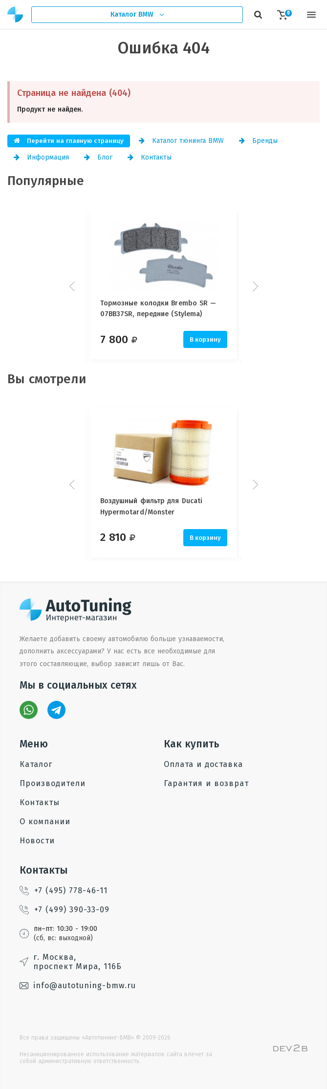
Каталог (36, 764)
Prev (73, 286)
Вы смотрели (47, 379)
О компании (45, 821)
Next (254, 286)
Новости (37, 840)
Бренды (258, 141)
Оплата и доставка (203, 764)
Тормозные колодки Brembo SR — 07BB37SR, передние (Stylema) (158, 308)
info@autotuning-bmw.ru (78, 985)
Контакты (150, 157)
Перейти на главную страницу (69, 140)
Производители (53, 783)
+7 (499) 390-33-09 (64, 909)
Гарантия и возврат (206, 783)
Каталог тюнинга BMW (181, 141)
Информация (41, 157)
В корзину (205, 339)
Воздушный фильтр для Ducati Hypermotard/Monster (151, 506)
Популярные (45, 180)
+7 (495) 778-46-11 (64, 890)
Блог (98, 157)
